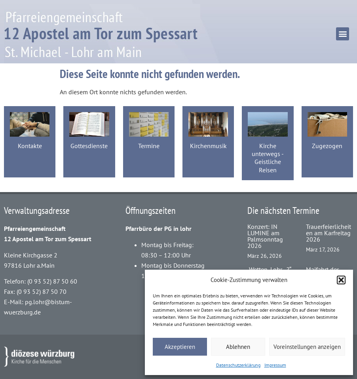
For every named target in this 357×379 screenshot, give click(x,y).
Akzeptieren (180, 346)
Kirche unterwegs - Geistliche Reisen (268, 158)
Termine (149, 146)
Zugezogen (327, 146)
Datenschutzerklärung (238, 365)
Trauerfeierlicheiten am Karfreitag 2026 (328, 233)
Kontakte (30, 146)
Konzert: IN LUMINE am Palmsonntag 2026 (265, 236)
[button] (341, 280)
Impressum (275, 365)
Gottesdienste (89, 146)
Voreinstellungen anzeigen (307, 346)
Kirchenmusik (208, 146)
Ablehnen (238, 346)
